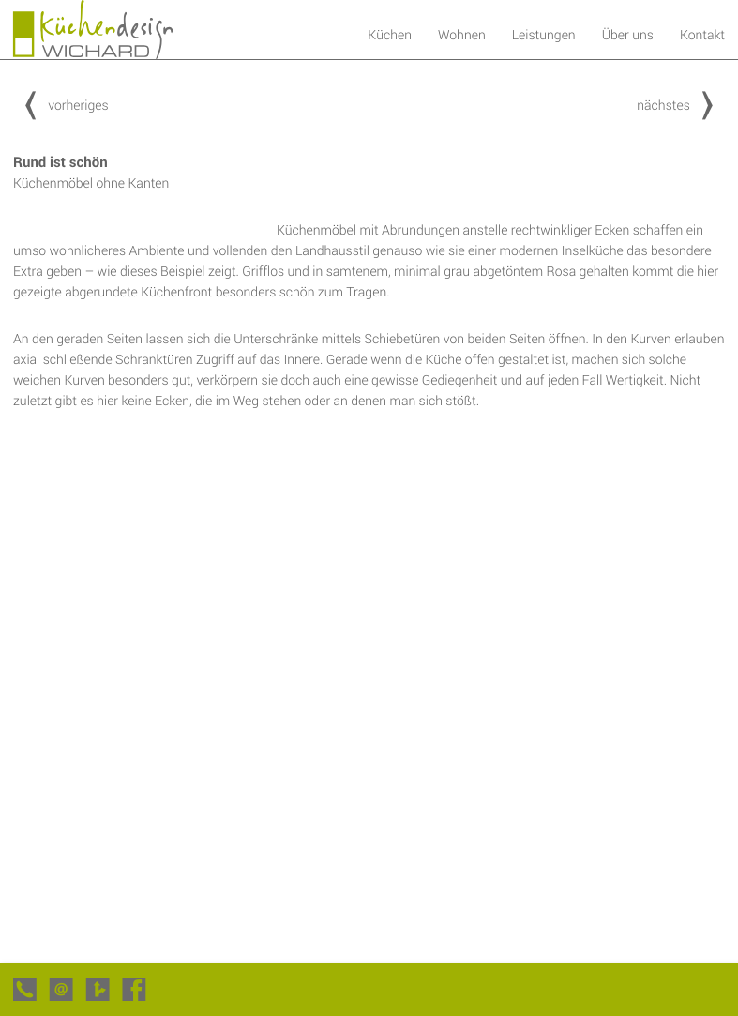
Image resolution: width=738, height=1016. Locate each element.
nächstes (681, 105)
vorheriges (61, 105)
